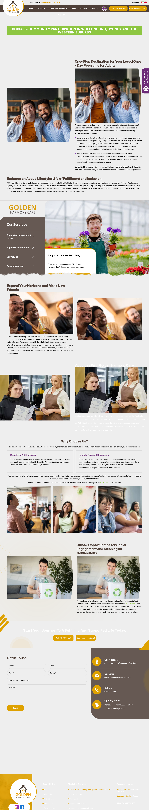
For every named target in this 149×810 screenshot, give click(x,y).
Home (29, 8)
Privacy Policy (49, 798)
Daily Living (73, 784)
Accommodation (75, 779)
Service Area (49, 784)
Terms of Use (49, 793)
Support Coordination (77, 788)
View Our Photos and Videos (74, 8)
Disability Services (51, 8)
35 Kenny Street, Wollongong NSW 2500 (120, 648)
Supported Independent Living (81, 793)
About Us (37, 8)
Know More (58, 260)
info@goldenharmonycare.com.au (117, 662)
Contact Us (92, 8)
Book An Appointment (81, 260)
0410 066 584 (106, 468)
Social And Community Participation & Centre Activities (90, 774)
